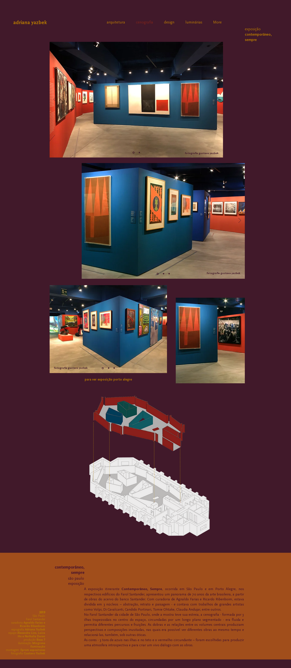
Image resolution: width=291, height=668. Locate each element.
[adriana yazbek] (35, 22)
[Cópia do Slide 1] (163, 273)
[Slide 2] (139, 152)
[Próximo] (218, 99)
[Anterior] (54, 99)
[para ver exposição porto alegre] (108, 379)
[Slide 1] (133, 152)
